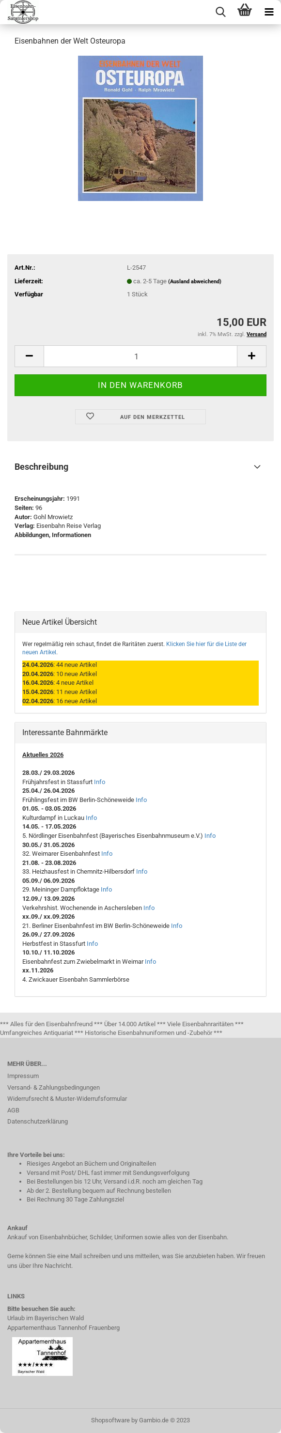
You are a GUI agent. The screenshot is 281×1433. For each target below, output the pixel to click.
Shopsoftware (110, 1420)
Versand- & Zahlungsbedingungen (53, 1087)
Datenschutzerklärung (37, 1121)
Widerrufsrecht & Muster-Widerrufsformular (67, 1098)
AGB (13, 1110)
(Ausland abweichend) (194, 281)
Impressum (23, 1075)
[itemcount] (140, 356)
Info (99, 782)
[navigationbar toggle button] (269, 12)
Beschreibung (41, 467)
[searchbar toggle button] (220, 12)
